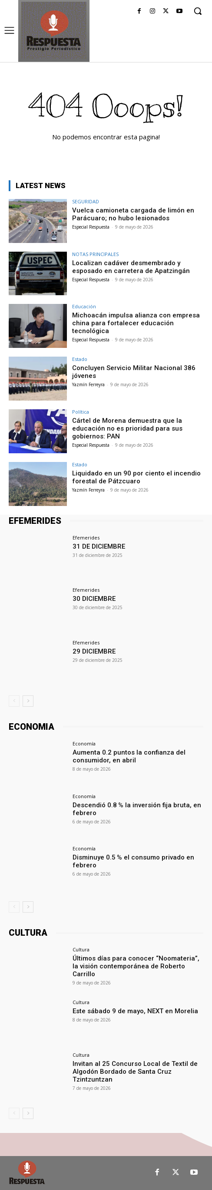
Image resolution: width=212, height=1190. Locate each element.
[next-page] (28, 701)
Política (80, 411)
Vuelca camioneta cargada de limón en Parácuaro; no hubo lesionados (133, 214)
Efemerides (86, 537)
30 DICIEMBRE (94, 599)
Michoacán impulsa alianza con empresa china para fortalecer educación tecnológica (136, 323)
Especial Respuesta (90, 227)
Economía (84, 743)
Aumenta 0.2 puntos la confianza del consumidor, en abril (129, 756)
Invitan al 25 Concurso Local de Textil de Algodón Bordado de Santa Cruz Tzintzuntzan (135, 1071)
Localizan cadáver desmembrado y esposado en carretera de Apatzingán (131, 267)
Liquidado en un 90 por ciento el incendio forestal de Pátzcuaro (136, 477)
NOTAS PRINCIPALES (95, 254)
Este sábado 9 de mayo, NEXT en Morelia (135, 1011)
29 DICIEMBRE (94, 651)
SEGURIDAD (85, 201)
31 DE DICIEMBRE (99, 546)
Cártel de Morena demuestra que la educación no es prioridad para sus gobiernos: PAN (127, 428)
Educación (84, 306)
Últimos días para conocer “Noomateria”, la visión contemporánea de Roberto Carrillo (136, 966)
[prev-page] (14, 701)
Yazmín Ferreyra (88, 384)
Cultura (81, 949)
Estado (79, 359)
